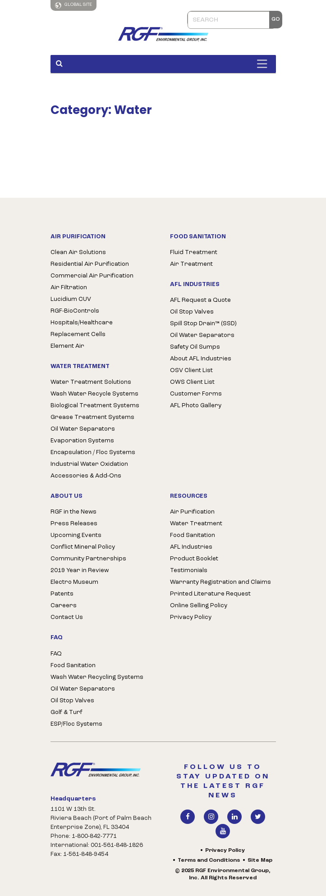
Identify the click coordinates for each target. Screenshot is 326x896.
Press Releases (74, 524)
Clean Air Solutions (78, 252)
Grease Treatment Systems (92, 417)
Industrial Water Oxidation (89, 464)
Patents (62, 594)
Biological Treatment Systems (95, 406)
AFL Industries (191, 547)
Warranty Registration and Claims (220, 582)
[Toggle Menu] (264, 63)
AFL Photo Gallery (195, 406)
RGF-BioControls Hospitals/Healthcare (82, 317)
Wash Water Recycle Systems (94, 394)
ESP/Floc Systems (76, 724)
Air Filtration (69, 288)
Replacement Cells (78, 334)
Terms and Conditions (209, 860)
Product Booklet (194, 559)
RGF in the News (73, 512)
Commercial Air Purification (92, 276)
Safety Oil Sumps (195, 347)
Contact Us (67, 617)
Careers (64, 606)
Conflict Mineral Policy (83, 547)
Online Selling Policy (198, 606)
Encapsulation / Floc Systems (93, 452)
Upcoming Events (76, 535)
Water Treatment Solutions (91, 382)
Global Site (73, 5)
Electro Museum (74, 582)
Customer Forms (196, 394)
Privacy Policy (190, 617)
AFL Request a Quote (200, 300)
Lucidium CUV (71, 299)
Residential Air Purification (90, 264)
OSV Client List (191, 370)
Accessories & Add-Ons (86, 476)
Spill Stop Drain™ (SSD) (203, 324)
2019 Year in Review (80, 570)
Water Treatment (196, 524)
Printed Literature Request (210, 594)
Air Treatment (191, 264)
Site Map (260, 860)
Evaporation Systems (82, 441)
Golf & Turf (67, 712)
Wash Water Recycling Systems (97, 677)
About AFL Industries (200, 359)
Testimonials (188, 570)
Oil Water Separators (83, 429)
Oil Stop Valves (192, 312)
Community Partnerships (88, 559)
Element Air (67, 346)
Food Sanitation (73, 666)
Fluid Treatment (193, 252)
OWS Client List (192, 382)
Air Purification (192, 512)
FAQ (56, 654)
